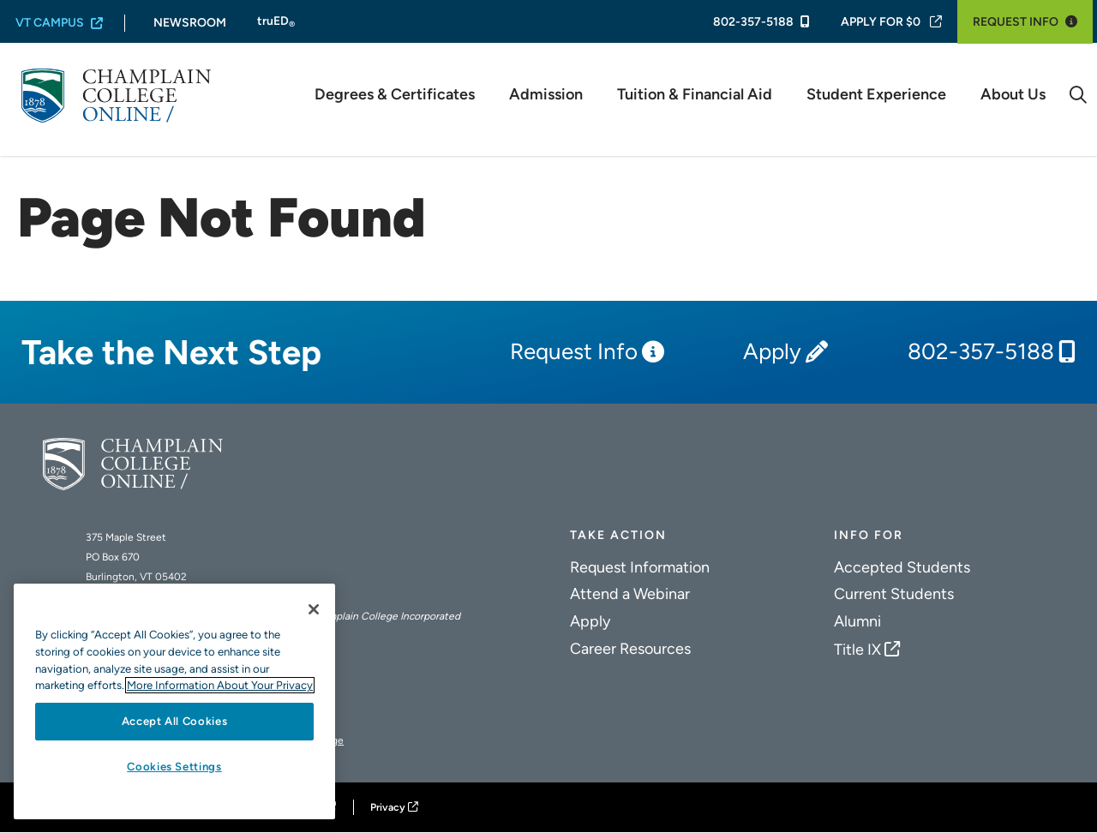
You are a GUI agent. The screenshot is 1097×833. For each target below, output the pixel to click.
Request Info (1015, 22)
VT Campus (49, 22)
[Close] (314, 609)
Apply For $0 (880, 22)
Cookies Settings (174, 766)
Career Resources (630, 648)
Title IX (857, 649)
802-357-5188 (753, 22)
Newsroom (189, 22)
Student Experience (876, 95)
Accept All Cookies (175, 721)
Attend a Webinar (630, 593)
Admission (546, 95)
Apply (772, 352)
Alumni (857, 621)
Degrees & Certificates (395, 95)
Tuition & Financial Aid (694, 95)
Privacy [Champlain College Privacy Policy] (387, 807)
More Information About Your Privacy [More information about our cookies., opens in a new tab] (220, 685)
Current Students (894, 593)
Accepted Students (902, 567)
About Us (1013, 95)
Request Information (640, 567)
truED (276, 22)
